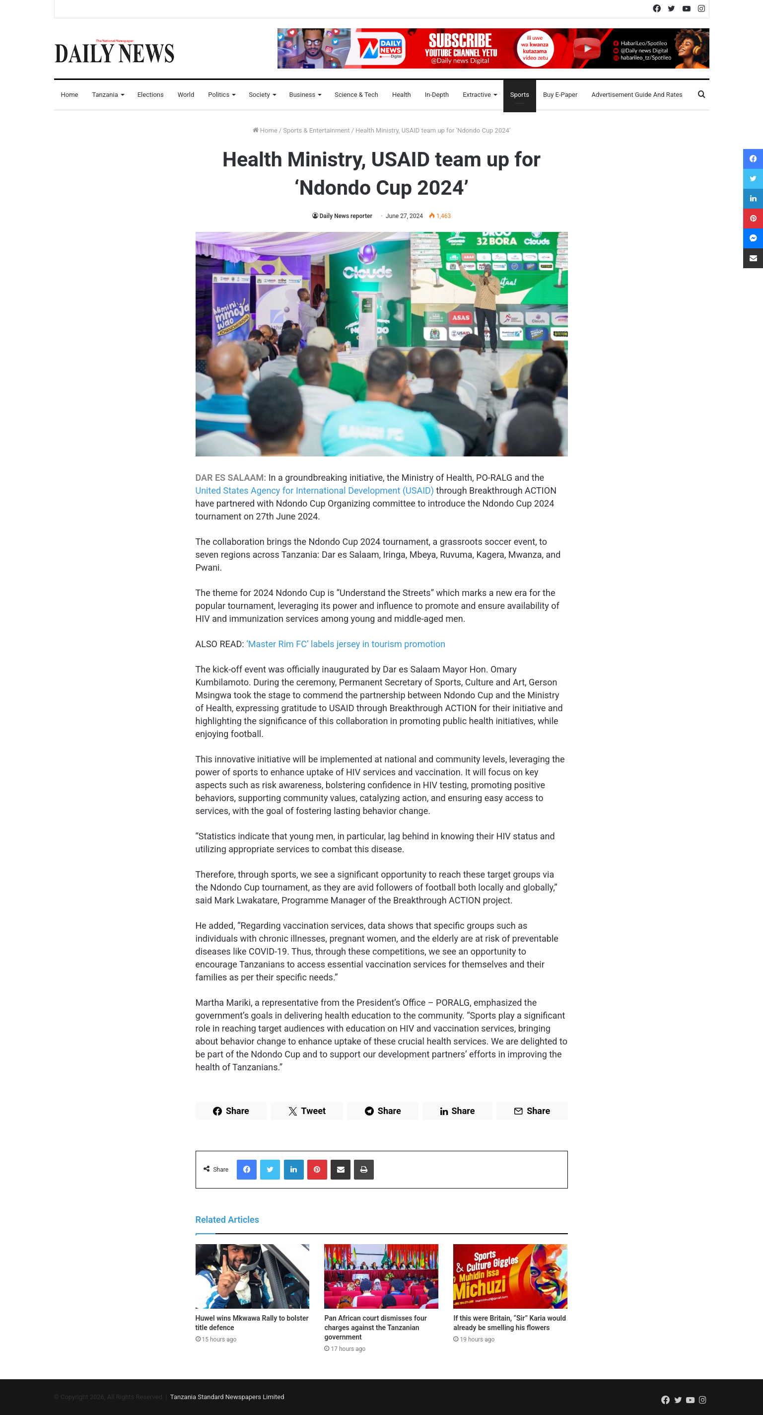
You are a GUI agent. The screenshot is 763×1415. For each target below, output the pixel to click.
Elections (151, 94)
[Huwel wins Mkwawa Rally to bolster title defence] (253, 1276)
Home (69, 94)
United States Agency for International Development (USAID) (315, 490)
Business (302, 94)
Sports (519, 94)
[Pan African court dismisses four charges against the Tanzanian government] (381, 1276)
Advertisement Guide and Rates (636, 94)
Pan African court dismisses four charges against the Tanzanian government (375, 1327)
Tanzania (105, 94)
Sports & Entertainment (316, 130)
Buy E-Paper (560, 94)
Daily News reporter (346, 216)
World (186, 94)
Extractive (477, 94)
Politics (218, 94)
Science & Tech (356, 94)
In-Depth (437, 94)
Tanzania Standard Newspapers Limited (227, 1397)
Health (401, 94)
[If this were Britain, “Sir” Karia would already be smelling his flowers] (510, 1276)
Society (259, 94)
